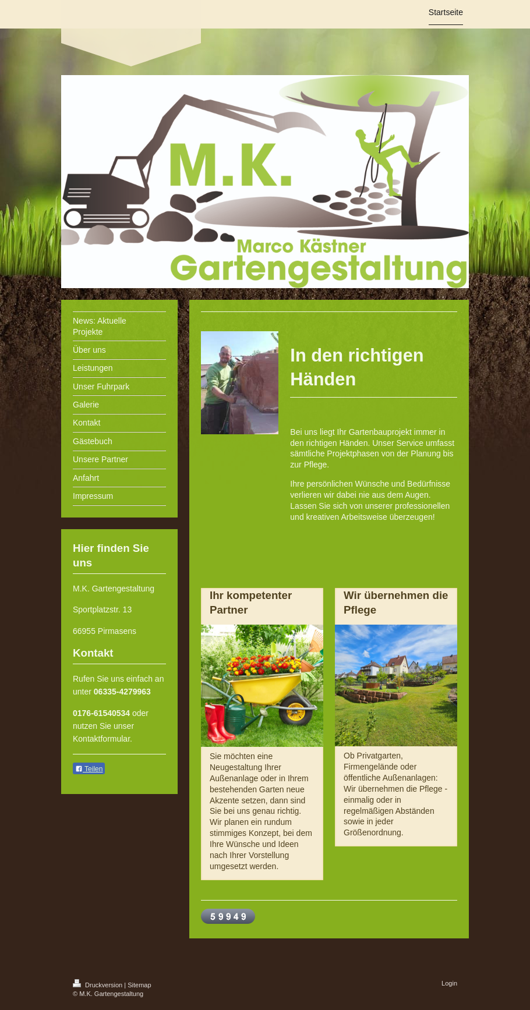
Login (449, 983)
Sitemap (139, 984)
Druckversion (98, 984)
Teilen (89, 769)
